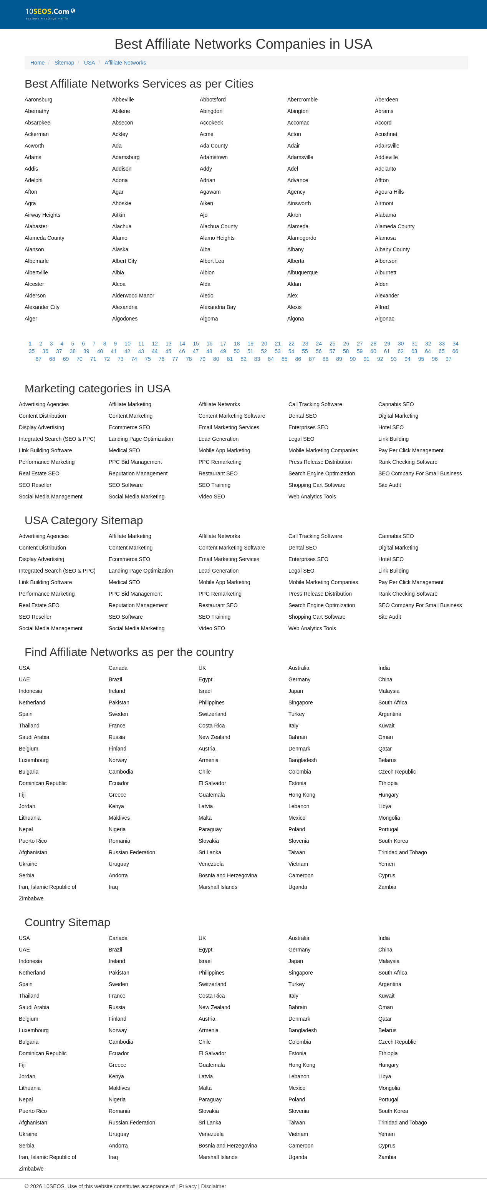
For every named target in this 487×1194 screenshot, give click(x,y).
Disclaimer (213, 1186)
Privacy (188, 1186)
